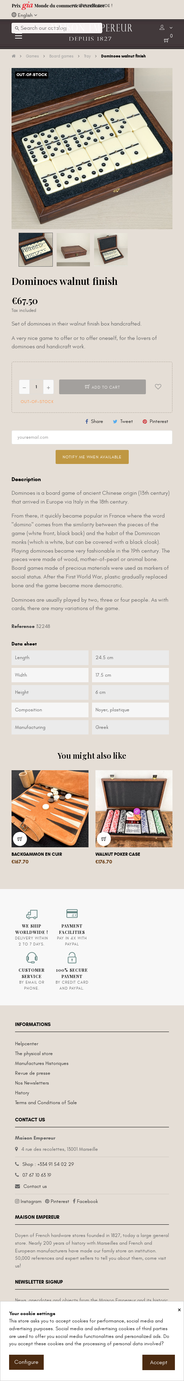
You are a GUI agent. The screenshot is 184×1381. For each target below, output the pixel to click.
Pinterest (159, 421)
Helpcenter (26, 1044)
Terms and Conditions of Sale (46, 1103)
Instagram (31, 1201)
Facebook (87, 1201)
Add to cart (102, 387)
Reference (23, 626)
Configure (26, 1362)
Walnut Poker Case (117, 854)
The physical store (34, 1054)
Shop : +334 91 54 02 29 (48, 1164)
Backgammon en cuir (37, 854)
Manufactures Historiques (42, 1063)
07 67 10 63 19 (36, 1175)
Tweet (126, 421)
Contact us (35, 1186)
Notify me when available (92, 456)
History (22, 1093)
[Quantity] (36, 387)
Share (97, 421)
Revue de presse (32, 1073)
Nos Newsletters (32, 1083)
